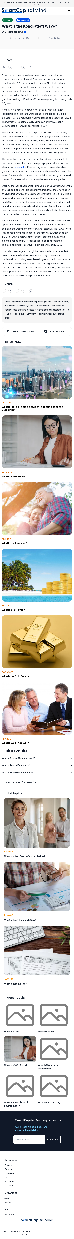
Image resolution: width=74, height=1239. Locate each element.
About (7, 1198)
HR (5, 1177)
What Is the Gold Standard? (17, 676)
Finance (6, 539)
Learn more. (37, 4)
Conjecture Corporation (28, 1231)
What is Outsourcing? (50, 1102)
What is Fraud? (46, 1031)
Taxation (7, 472)
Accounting (9, 1181)
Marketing (9, 1173)
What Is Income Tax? (15, 983)
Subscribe (53, 1139)
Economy (7, 402)
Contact (8, 1202)
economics (20, 167)
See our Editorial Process (20, 331)
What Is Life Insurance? (15, 543)
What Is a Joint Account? (15, 742)
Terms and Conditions (22, 1235)
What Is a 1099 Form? (13, 476)
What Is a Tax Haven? (13, 609)
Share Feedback (54, 331)
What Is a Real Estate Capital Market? (24, 856)
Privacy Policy (7, 1235)
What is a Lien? (12, 1031)
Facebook (9, 1214)
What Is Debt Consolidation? (20, 919)
